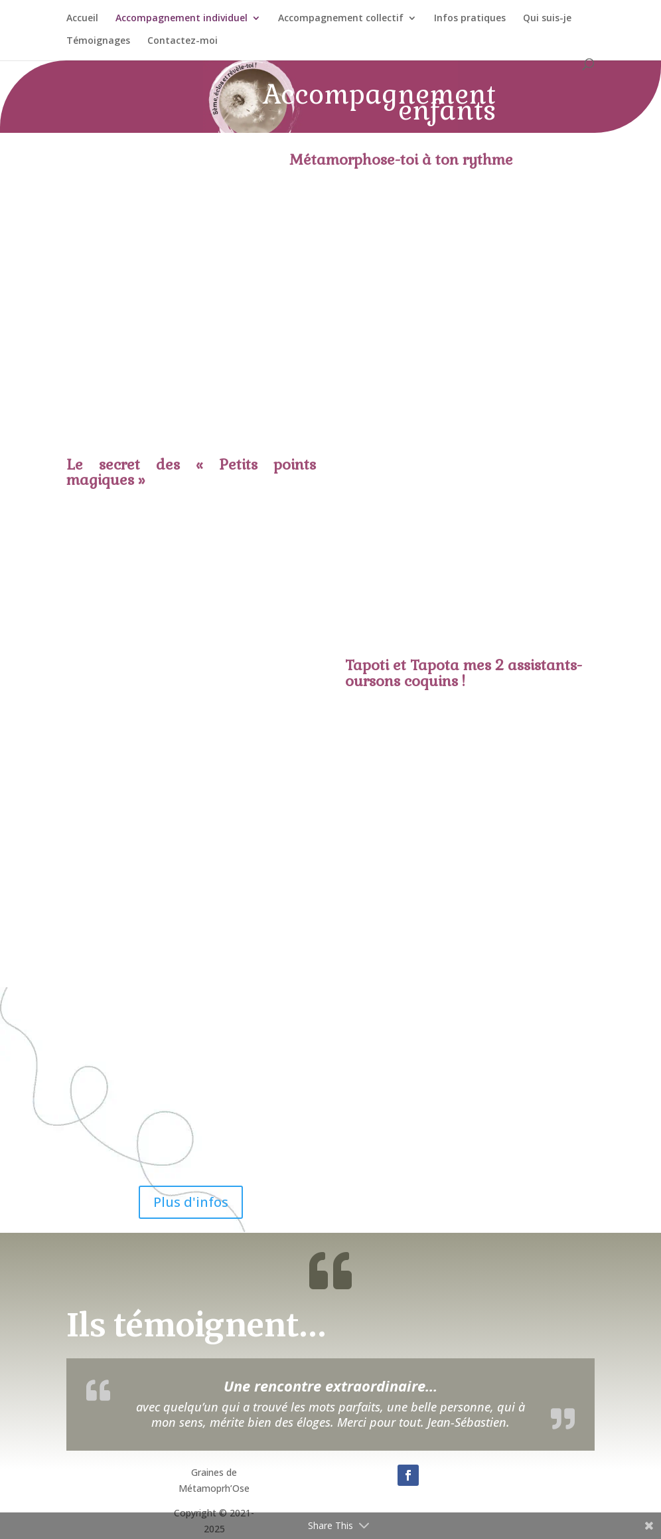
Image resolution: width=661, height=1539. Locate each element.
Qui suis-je (547, 18)
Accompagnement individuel (181, 18)
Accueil (82, 18)
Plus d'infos (190, 1202)
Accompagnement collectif (341, 18)
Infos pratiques (470, 18)
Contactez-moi (182, 41)
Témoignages (98, 41)
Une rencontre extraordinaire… (330, 1386)
